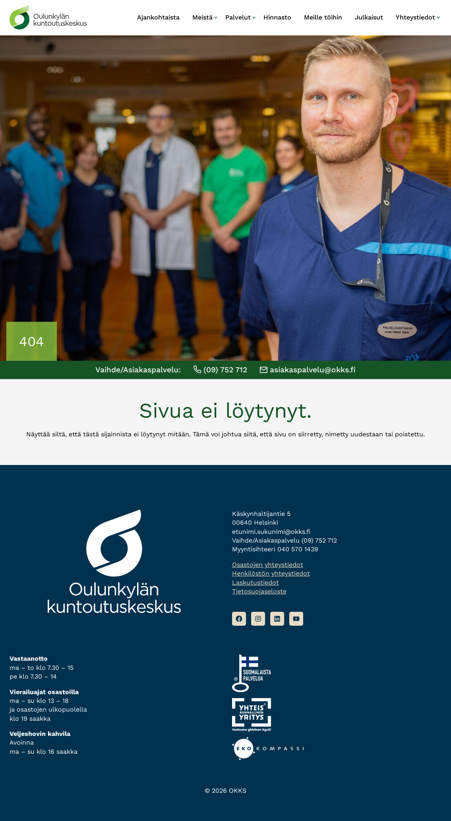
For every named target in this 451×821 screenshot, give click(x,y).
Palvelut (238, 17)
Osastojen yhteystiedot (267, 564)
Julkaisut (369, 17)
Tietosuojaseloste (259, 591)
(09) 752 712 (220, 369)
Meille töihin (323, 17)
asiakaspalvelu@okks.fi (308, 369)
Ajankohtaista (158, 17)
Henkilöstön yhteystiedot (271, 573)
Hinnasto (277, 17)
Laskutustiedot (255, 582)
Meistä (202, 17)
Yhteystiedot (415, 17)
